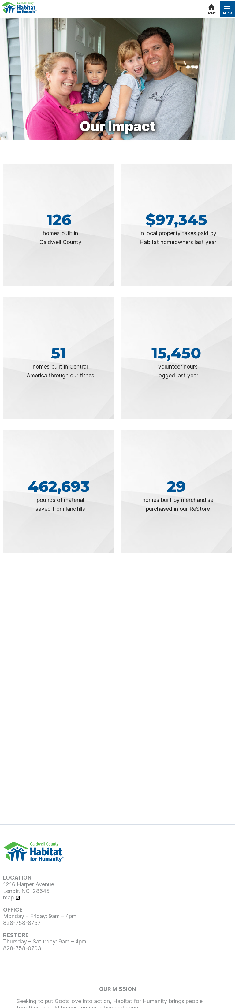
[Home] (211, 9)
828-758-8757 (22, 923)
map (8, 897)
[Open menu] (227, 9)
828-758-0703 (22, 948)
